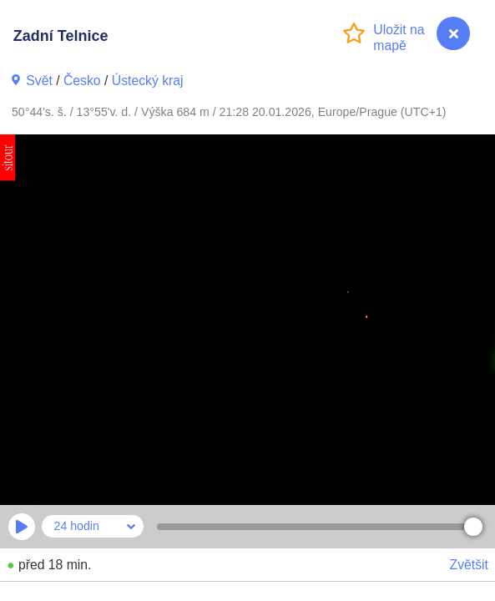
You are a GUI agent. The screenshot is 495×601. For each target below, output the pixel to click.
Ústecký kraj (148, 80)
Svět (39, 80)
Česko (82, 80)
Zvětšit (469, 565)
